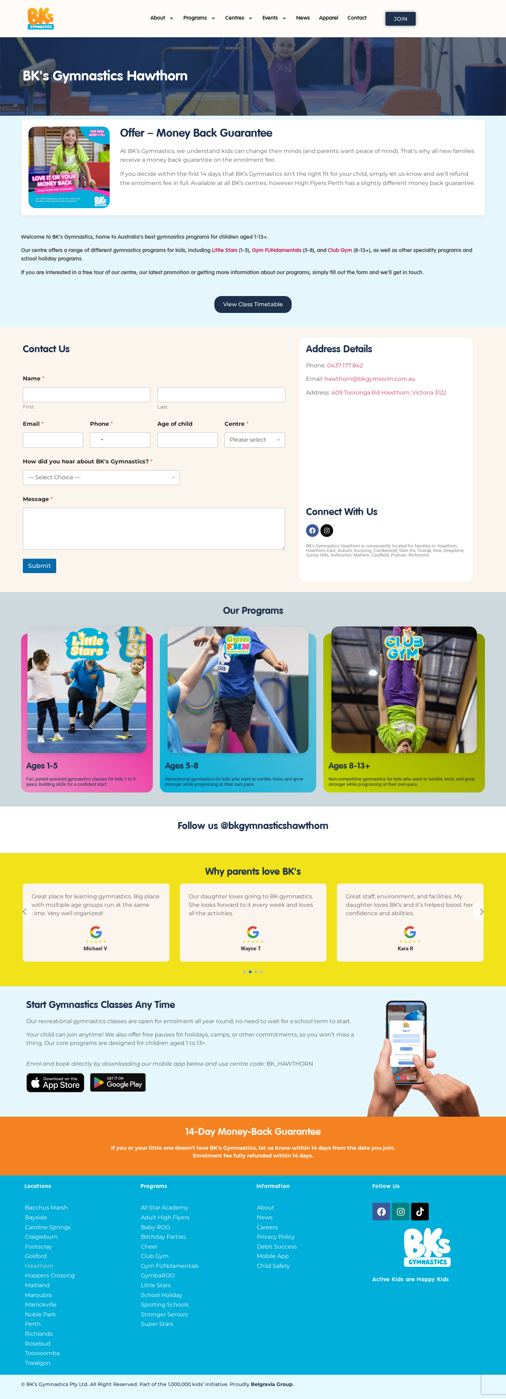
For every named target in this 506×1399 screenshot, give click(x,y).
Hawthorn (39, 1266)
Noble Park (40, 1314)
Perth (33, 1324)
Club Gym (155, 1256)
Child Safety (273, 1266)
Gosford (36, 1256)
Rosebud (38, 1343)
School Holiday (161, 1295)
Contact (357, 18)
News (303, 18)
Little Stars (225, 251)
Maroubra (38, 1295)
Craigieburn (41, 1236)
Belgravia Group (272, 1384)
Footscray (38, 1246)
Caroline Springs (48, 1227)
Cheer (149, 1246)
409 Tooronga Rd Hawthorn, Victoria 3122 (388, 392)
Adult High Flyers (165, 1217)
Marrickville (41, 1304)
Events (274, 18)
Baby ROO (155, 1227)
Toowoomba (42, 1353)
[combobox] (97, 440)
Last (162, 407)
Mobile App (273, 1256)
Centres (239, 18)
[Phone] (120, 440)
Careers (267, 1227)
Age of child (175, 424)
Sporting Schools (165, 1304)
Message (38, 499)
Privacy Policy (276, 1236)
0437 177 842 (345, 365)
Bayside (36, 1217)
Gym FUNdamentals (170, 1266)
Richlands (39, 1333)
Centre (236, 424)
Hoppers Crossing (50, 1275)
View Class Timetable (253, 304)
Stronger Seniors (164, 1314)
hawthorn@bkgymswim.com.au (369, 379)
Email (33, 424)
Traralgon (38, 1363)
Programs (199, 18)
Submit (39, 565)
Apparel (328, 18)
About (162, 18)
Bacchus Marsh (46, 1207)
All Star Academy (164, 1207)
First (28, 407)
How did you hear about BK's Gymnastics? (88, 461)
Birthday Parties (163, 1236)
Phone (101, 424)
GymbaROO (158, 1275)
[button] (244, 971)
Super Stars (157, 1324)
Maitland (37, 1285)
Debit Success (277, 1246)
